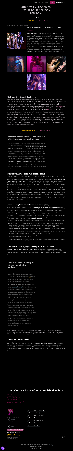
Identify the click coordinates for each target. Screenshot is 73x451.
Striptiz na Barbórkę (33, 417)
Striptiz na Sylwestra (33, 422)
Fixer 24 (50, 444)
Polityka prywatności (36, 448)
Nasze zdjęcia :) (45, 130)
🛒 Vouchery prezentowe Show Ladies (15, 429)
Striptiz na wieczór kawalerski (36, 410)
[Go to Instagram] (65, 437)
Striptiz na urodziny (33, 412)
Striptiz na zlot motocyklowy (35, 420)
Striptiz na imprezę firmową (35, 415)
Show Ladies (12, 25)
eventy (49, 109)
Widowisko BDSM (14, 424)
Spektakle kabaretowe (15, 421)
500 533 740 (30, 21)
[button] (3, 448)
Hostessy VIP (13, 426)
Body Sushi (60, 106)
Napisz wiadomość (43, 20)
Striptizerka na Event (33, 425)
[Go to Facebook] (63, 437)
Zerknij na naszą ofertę (28, 130)
